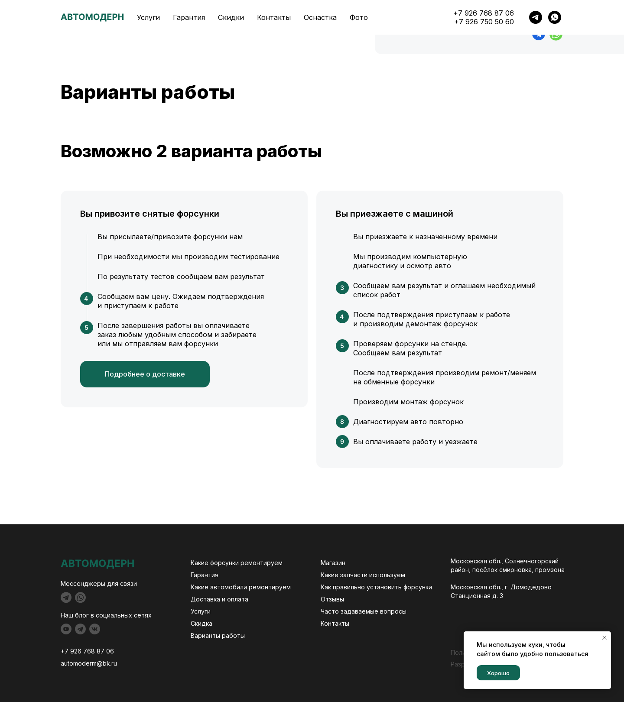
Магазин (333, 562)
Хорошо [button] (498, 673)
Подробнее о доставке (145, 374)
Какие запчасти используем (363, 574)
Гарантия (188, 18)
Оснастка (316, 18)
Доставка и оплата (219, 599)
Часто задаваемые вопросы (363, 611)
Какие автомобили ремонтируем (241, 587)
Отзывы (332, 599)
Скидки (230, 18)
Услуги (147, 18)
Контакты (272, 18)
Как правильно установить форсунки (376, 587)
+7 (65, 651)
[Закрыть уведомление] (604, 638)
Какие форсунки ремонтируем (237, 562)
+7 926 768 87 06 (534, 18)
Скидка (201, 623)
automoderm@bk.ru (89, 663)
